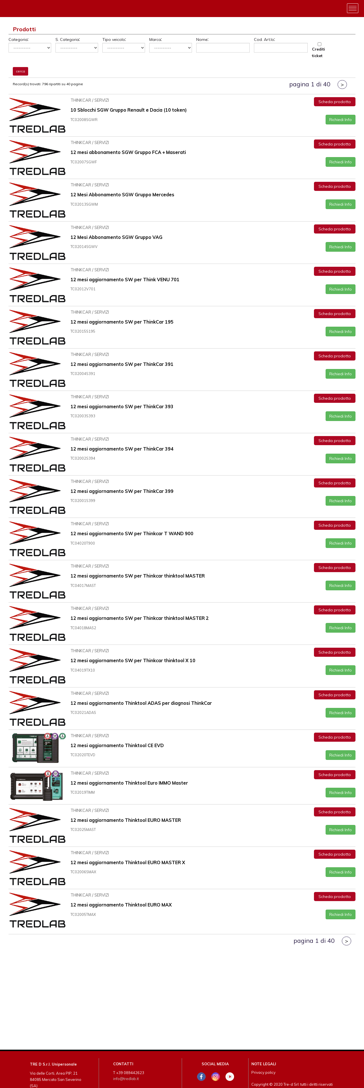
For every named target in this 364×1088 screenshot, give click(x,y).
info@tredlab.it (126, 1078)
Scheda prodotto (334, 101)
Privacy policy (263, 1072)
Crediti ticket (318, 52)
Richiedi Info (340, 119)
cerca (20, 71)
